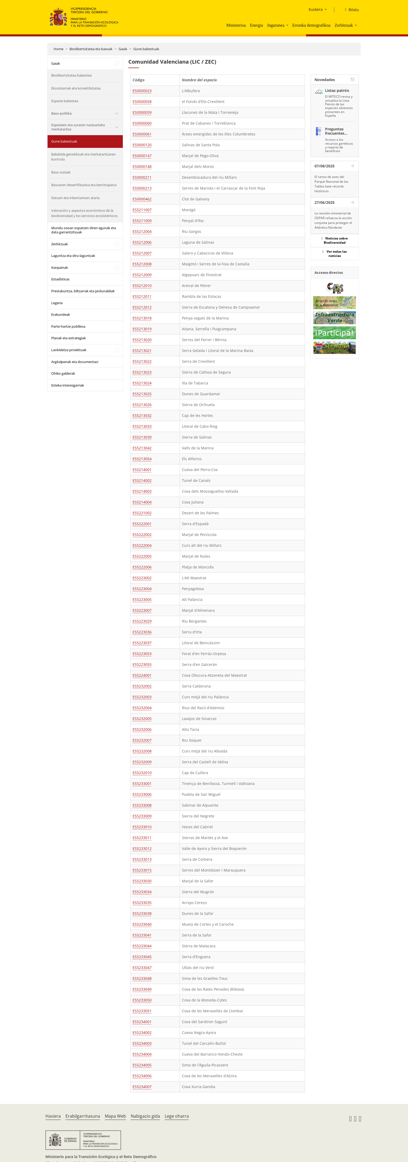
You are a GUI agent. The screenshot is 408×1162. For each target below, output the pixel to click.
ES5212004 (142, 231)
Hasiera (53, 1116)
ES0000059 (142, 112)
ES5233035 (142, 902)
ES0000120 (142, 144)
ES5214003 (142, 491)
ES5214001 (142, 469)
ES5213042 (142, 447)
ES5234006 (142, 1075)
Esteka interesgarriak (67, 385)
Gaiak (123, 48)
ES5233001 (142, 783)
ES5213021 (142, 350)
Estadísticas (60, 279)
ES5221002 (142, 512)
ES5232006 (142, 729)
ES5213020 (142, 339)
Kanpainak (59, 267)
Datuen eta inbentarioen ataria (75, 197)
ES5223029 (142, 621)
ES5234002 (142, 1032)
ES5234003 (142, 1043)
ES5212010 (142, 285)
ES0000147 (142, 155)
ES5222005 (142, 556)
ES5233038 (142, 913)
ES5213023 (142, 372)
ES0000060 (142, 123)
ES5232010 (142, 772)
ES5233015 (142, 870)
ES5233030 (142, 880)
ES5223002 (142, 577)
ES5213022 (142, 361)
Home (58, 48)
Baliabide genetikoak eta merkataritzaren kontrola (83, 157)
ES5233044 (142, 945)
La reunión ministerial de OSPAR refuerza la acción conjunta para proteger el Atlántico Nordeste (333, 220)
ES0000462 (142, 198)
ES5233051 (142, 1010)
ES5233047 (142, 967)
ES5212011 (142, 296)
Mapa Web (115, 1116)
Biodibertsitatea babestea (71, 75)
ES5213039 (142, 437)
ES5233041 (142, 935)
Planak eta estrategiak (68, 338)
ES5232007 (142, 740)
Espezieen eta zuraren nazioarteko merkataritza (78, 127)
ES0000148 (142, 166)
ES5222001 (142, 523)
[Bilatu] (350, 9)
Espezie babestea (64, 100)
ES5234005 (142, 1064)
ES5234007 (142, 1086)
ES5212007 (142, 253)
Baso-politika (61, 113)
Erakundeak (60, 314)
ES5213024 (142, 382)
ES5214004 (142, 502)
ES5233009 (142, 815)
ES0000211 (142, 177)
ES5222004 (142, 545)
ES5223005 (142, 599)
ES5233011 (142, 837)
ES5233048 (142, 978)
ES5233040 (142, 924)
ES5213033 (142, 426)
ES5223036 (142, 631)
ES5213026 (142, 404)
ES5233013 (142, 859)
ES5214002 (142, 480)
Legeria (57, 302)
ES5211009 (142, 220)
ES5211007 (142, 209)
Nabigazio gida (145, 1116)
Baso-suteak (61, 172)
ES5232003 (142, 696)
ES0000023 (142, 90)
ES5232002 (142, 686)
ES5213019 (142, 328)
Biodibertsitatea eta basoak (90, 48)
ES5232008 (142, 751)
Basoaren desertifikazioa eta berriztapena (83, 184)
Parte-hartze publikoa (68, 326)
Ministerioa (236, 25)
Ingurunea (275, 25)
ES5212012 (142, 307)
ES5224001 (142, 675)
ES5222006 (142, 567)
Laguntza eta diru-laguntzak (73, 255)
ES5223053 (142, 653)
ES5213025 (142, 393)
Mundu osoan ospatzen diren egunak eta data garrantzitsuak (83, 229)
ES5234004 (142, 1054)
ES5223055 (142, 664)
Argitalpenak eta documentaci (74, 361)
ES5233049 (142, 989)
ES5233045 (142, 956)
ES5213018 (142, 318)
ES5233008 (142, 805)
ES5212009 (142, 274)
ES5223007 (142, 610)
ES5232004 (142, 707)
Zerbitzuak (344, 25)
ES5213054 (142, 458)
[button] (287, 25)
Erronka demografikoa (311, 25)
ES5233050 (142, 1000)
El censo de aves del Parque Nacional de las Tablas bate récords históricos (331, 184)
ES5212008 (142, 263)
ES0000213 (142, 188)
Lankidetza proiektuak (68, 349)
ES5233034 (142, 891)
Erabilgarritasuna (82, 1116)
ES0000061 (142, 134)
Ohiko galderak (63, 373)
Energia (256, 25)
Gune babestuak (146, 48)
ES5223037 (142, 642)
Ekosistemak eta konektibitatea (76, 88)
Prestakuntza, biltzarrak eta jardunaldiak (83, 291)
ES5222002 (142, 534)
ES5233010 (142, 826)
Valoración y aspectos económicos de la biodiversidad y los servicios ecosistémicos (84, 213)
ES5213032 (142, 415)
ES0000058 (142, 101)
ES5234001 (142, 1021)
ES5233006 (142, 794)
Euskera (316, 9)
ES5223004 (142, 588)
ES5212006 (142, 242)
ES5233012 (142, 848)
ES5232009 (142, 761)
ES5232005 (142, 718)
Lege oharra (177, 1116)
